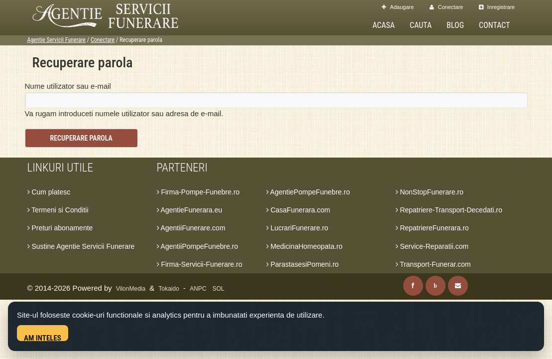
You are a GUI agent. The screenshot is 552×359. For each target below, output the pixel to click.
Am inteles (42, 337)
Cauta (421, 25)
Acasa (383, 25)
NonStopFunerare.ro (430, 192)
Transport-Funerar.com (433, 264)
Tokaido (169, 288)
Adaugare (398, 7)
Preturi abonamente (60, 228)
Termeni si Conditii (58, 210)
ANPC (198, 288)
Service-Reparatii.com (432, 246)
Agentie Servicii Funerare (56, 39)
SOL (218, 288)
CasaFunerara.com (298, 210)
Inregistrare (497, 7)
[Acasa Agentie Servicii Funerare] (114, 14)
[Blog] (435, 286)
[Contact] (458, 286)
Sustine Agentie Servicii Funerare (81, 246)
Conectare (446, 7)
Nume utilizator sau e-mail (68, 86)
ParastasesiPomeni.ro (302, 264)
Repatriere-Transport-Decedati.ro (449, 210)
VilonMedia (130, 288)
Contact (494, 25)
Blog (455, 25)
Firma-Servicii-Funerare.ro (199, 264)
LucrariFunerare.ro (297, 228)
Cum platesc (49, 192)
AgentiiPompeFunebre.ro (197, 246)
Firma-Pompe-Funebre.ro (198, 192)
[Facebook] (413, 286)
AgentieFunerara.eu (189, 210)
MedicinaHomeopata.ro (304, 246)
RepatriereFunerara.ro (432, 228)
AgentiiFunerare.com (191, 228)
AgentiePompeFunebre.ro (308, 192)
